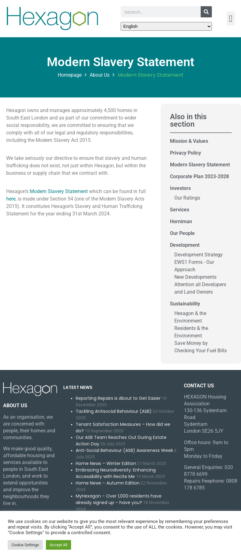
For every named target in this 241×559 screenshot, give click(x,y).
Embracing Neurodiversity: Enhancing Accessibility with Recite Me (116, 473)
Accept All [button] (58, 545)
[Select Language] (166, 26)
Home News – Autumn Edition (108, 483)
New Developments (195, 277)
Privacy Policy (185, 153)
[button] (231, 18)
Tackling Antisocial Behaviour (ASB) (114, 411)
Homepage (70, 75)
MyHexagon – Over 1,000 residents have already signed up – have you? (119, 499)
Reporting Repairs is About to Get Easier (118, 398)
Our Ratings (187, 198)
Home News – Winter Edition (106, 463)
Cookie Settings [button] (25, 545)
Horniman (181, 221)
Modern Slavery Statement (59, 191)
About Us (99, 75)
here (11, 199)
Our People (182, 233)
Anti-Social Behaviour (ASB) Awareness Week (124, 450)
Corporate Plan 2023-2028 (199, 176)
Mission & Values (189, 141)
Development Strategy (198, 255)
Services (179, 210)
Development (184, 245)
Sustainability (185, 304)
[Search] (206, 11)
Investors (180, 188)
